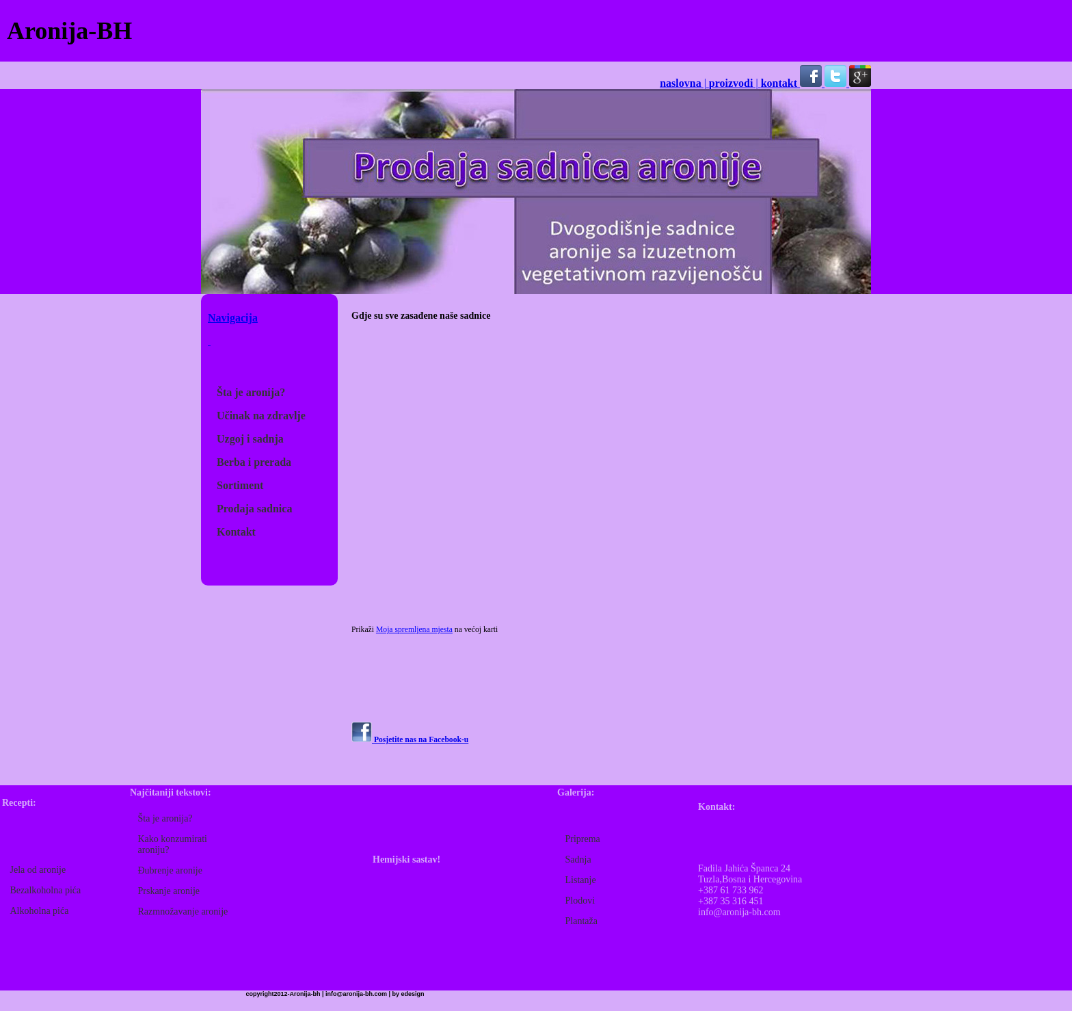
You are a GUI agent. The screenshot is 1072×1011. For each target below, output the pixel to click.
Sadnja (578, 859)
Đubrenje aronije (170, 870)
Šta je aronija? (165, 818)
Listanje (580, 880)
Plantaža (581, 921)
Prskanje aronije (169, 891)
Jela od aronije (38, 870)
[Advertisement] (798, 31)
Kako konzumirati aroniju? (172, 844)
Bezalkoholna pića (45, 890)
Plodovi (580, 900)
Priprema (582, 839)
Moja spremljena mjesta (414, 629)
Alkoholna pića (39, 911)
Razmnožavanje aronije (183, 911)
